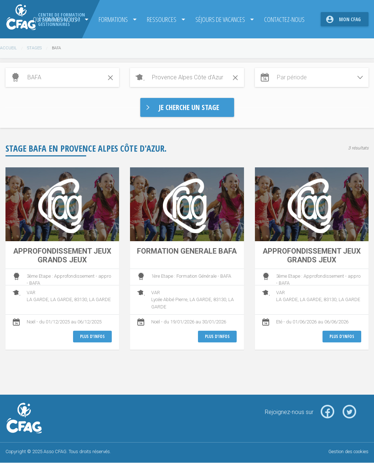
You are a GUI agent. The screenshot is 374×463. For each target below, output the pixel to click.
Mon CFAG (350, 19)
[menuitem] (115, 19)
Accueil (8, 48)
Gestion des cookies (348, 451)
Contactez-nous (284, 19)
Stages (34, 48)
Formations (112, 19)
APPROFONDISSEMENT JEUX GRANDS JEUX (62, 255)
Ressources (161, 19)
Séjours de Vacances (220, 19)
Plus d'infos (92, 336)
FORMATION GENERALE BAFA (187, 251)
